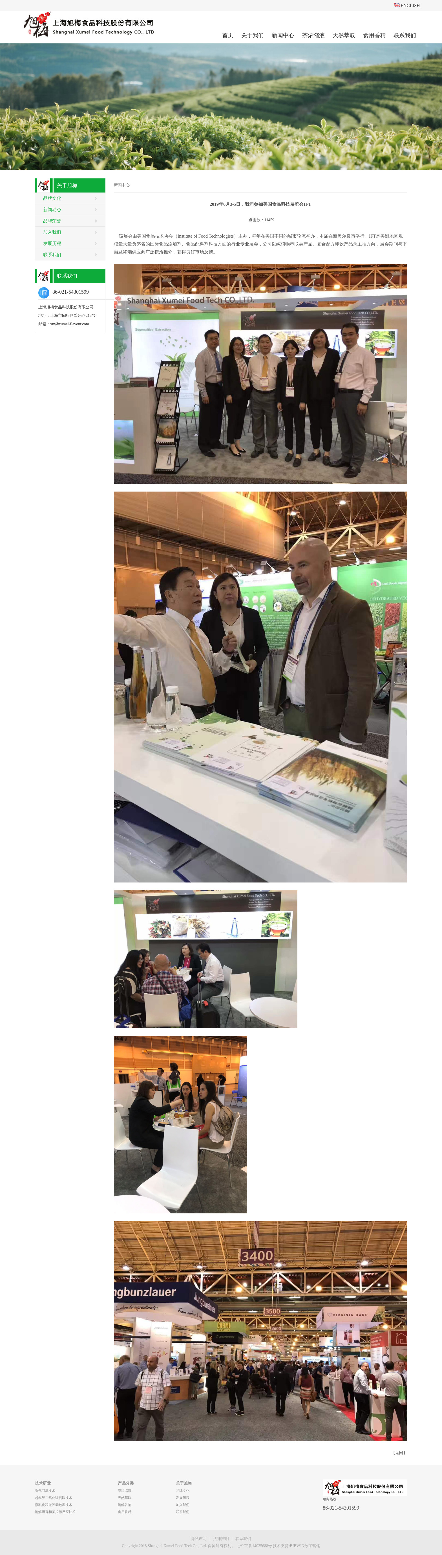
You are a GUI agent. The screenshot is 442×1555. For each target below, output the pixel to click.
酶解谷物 (124, 1505)
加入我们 (52, 232)
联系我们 (405, 35)
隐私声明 (199, 1539)
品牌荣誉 (52, 220)
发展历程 (52, 243)
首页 (227, 35)
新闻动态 (52, 209)
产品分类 (126, 1483)
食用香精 (374, 35)
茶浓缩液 (313, 35)
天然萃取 (344, 35)
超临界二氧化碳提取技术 (53, 1498)
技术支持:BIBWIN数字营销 (296, 1546)
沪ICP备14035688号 (255, 1546)
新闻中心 (283, 35)
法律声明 (221, 1539)
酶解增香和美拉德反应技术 (55, 1512)
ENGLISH (407, 5)
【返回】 (399, 1453)
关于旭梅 (184, 1483)
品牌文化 (52, 198)
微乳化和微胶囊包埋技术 (53, 1505)
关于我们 (252, 35)
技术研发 (43, 1483)
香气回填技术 (45, 1491)
